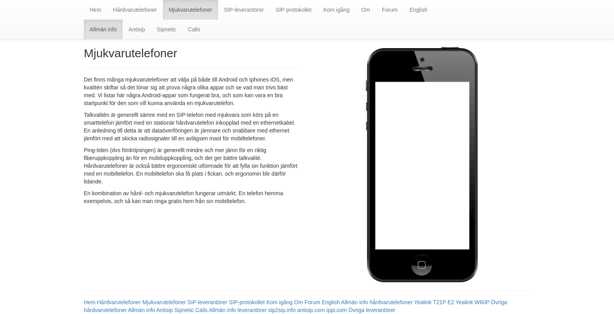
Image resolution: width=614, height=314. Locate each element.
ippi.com (337, 310)
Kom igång (336, 10)
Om (365, 10)
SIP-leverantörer (244, 10)
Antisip (136, 29)
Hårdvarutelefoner (135, 10)
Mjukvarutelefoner (190, 10)
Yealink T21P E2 (434, 302)
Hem (95, 10)
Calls (194, 29)
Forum (389, 10)
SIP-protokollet (294, 10)
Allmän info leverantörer (238, 310)
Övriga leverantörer (372, 310)
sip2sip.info (282, 310)
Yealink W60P (472, 302)
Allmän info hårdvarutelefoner (377, 302)
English (419, 10)
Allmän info (103, 29)
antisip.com (311, 310)
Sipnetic (166, 29)
